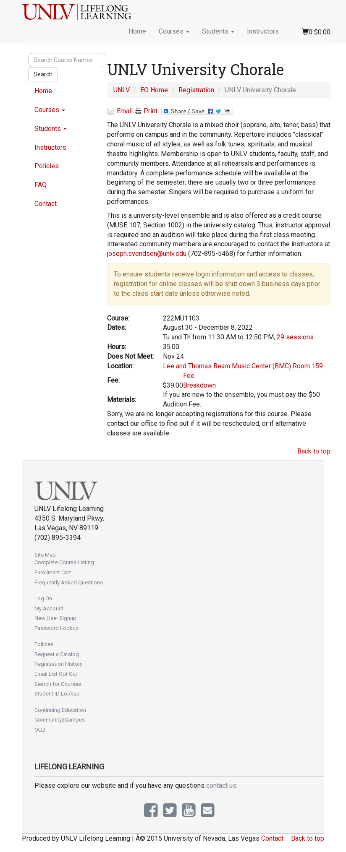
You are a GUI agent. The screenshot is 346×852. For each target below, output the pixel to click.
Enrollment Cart (52, 572)
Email (120, 111)
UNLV (121, 90)
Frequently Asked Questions (68, 582)
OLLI (39, 730)
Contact (45, 204)
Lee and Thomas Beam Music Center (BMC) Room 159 (243, 366)
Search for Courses (57, 684)
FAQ (40, 185)
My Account (48, 608)
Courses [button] (174, 31)
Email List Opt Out (55, 674)
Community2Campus (59, 720)
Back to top (313, 451)
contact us (221, 785)
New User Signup (55, 618)
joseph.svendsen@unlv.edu (146, 254)
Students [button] (218, 31)
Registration (196, 90)
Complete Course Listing (64, 562)
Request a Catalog (56, 654)
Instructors (263, 31)
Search (43, 74)
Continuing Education (60, 710)
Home (137, 31)
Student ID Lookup (57, 693)
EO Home (154, 90)
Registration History (58, 664)
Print (146, 111)
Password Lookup (56, 628)
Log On (43, 598)
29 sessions (295, 337)
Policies (46, 166)
